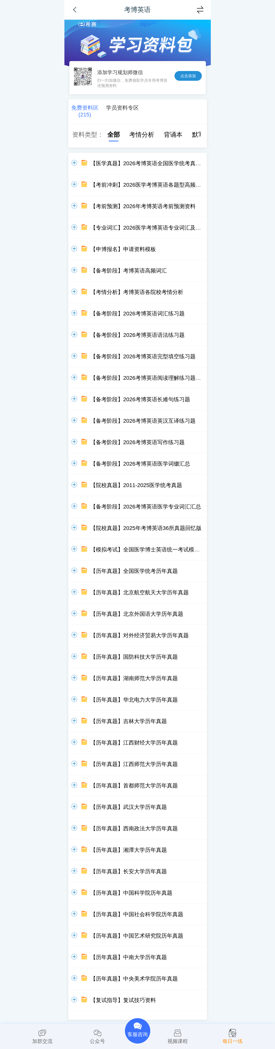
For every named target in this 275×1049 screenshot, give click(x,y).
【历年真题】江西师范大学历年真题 (134, 764)
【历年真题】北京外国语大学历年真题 (136, 614)
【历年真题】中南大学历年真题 (128, 957)
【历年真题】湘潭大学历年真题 (128, 850)
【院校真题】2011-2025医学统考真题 (136, 485)
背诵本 (169, 134)
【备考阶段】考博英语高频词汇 (128, 271)
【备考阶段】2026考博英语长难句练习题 (140, 399)
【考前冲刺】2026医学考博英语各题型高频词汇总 (151, 185)
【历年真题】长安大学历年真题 (128, 871)
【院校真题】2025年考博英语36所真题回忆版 (145, 528)
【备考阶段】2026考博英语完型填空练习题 (142, 356)
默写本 (197, 134)
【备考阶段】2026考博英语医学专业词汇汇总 (145, 507)
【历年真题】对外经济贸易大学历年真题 (139, 635)
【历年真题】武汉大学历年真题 (128, 807)
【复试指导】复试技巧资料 (123, 1000)
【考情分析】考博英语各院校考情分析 (136, 292)
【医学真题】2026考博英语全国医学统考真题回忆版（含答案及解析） (175, 163)
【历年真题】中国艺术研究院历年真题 (136, 936)
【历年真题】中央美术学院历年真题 (134, 979)
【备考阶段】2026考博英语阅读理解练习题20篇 (148, 378)
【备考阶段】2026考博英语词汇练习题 (137, 314)
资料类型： (87, 134)
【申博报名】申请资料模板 (123, 249)
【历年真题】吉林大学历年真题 (128, 721)
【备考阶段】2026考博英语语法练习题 (137, 335)
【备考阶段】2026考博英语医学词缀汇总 (140, 464)
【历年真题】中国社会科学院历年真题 (136, 914)
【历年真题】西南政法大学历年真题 (134, 828)
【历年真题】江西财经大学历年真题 (134, 743)
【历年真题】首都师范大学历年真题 (134, 786)
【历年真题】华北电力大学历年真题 (134, 700)
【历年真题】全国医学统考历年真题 (134, 571)
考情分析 (137, 134)
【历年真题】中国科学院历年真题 (131, 893)
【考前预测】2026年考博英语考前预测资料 (142, 206)
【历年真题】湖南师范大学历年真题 (134, 678)
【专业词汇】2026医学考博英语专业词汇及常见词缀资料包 (162, 228)
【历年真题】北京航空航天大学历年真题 (139, 592)
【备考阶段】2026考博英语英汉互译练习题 (142, 421)
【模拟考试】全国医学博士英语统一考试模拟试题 (150, 550)
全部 (109, 134)
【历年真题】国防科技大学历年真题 (134, 657)
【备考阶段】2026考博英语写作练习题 (137, 442)
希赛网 (87, 24)
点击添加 (188, 76)
